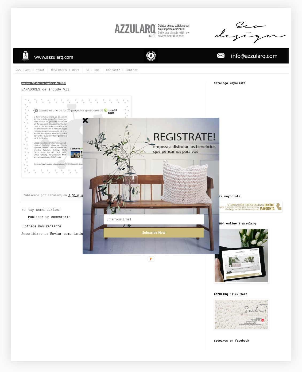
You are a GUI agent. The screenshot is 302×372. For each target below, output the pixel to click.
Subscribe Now (153, 233)
